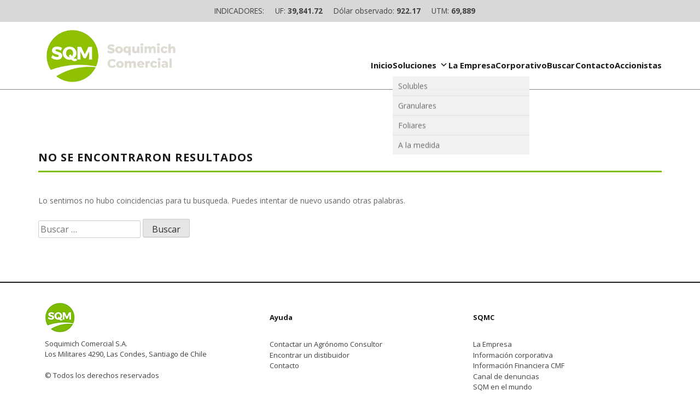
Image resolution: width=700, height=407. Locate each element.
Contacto (595, 65)
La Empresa (471, 65)
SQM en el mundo (502, 387)
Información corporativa (513, 355)
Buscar (561, 65)
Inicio (382, 65)
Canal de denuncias (506, 376)
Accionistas (638, 65)
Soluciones (420, 65)
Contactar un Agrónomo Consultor (326, 344)
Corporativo (521, 65)
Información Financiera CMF (518, 365)
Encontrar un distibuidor (309, 355)
